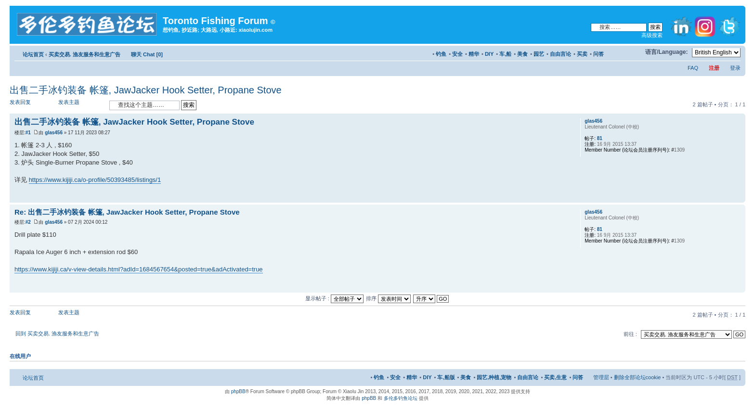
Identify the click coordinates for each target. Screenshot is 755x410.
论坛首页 (33, 54)
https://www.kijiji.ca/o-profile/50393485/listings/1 (95, 179)
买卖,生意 (555, 377)
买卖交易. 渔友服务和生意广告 (84, 54)
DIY (489, 54)
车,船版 (446, 377)
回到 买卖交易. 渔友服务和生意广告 (57, 333)
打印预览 (618, 52)
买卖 (582, 54)
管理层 (601, 377)
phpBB (238, 391)
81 (599, 138)
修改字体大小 (633, 52)
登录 (735, 68)
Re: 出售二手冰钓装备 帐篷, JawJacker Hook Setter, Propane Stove (127, 212)
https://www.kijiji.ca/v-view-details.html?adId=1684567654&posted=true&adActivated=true (138, 269)
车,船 (505, 54)
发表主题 (81, 105)
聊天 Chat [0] (147, 54)
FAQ (693, 68)
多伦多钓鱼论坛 (400, 398)
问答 (598, 54)
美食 (522, 54)
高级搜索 (652, 35)
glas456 (54, 132)
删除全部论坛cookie (637, 377)
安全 (457, 54)
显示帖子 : (334, 298)
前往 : (630, 334)
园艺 (539, 54)
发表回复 (33, 105)
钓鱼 (441, 54)
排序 (388, 298)
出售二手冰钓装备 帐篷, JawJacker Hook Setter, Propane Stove (146, 90)
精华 (474, 54)
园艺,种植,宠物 (494, 377)
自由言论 (560, 54)
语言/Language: (666, 52)
